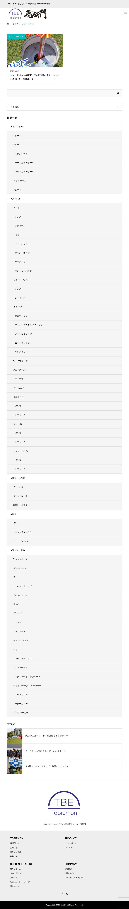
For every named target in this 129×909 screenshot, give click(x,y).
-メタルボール (19, 180)
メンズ (18, 216)
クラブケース (21, 667)
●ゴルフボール (18, 126)
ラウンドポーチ (22, 252)
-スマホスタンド (20, 640)
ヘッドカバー (21, 694)
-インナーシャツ (20, 451)
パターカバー (21, 703)
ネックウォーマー (21, 361)
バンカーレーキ (20, 496)
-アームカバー (19, 388)
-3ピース (17, 189)
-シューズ (17, 424)
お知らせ (13, 848)
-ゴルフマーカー (20, 712)
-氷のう (16, 604)
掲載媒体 (13, 856)
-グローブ (17, 613)
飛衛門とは (14, 843)
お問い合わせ (69, 873)
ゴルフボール (15, 869)
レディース (20, 225)
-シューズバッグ (20, 541)
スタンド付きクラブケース (27, 676)
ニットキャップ (22, 343)
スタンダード (21, 153)
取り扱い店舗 (15, 852)
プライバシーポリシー (73, 878)
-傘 (14, 577)
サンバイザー (21, 352)
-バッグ (16, 234)
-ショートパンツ (20, 280)
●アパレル (15, 198)
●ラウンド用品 (18, 550)
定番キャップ (21, 316)
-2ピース (17, 144)
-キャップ (17, 307)
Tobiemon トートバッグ (19, 882)
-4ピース (17, 135)
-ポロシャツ (18, 397)
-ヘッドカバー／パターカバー (27, 685)
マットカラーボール (24, 171)
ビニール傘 (18, 487)
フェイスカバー (20, 370)
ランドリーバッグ (23, 271)
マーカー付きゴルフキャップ (28, 325)
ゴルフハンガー (20, 595)
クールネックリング (22, 586)
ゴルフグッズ (15, 873)
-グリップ (17, 523)
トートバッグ (21, 244)
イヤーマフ (18, 379)
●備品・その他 (18, 478)
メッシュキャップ (23, 334)
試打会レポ (14, 886)
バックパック (21, 261)
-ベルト (16, 207)
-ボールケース (19, 568)
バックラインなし (23, 532)
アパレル (13, 878)
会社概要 (68, 869)
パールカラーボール (24, 162)
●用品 (13, 514)
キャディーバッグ (23, 658)
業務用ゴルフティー (22, 505)
